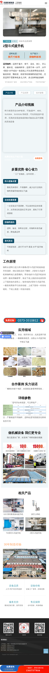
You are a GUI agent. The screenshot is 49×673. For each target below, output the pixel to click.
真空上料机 (35, 514)
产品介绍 (9, 93)
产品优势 (24, 93)
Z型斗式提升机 (36, 533)
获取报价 (24, 596)
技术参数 (40, 93)
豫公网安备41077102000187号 (35, 654)
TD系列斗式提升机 (13, 533)
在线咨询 (38, 158)
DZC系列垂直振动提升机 (13, 514)
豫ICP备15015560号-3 (23, 654)
